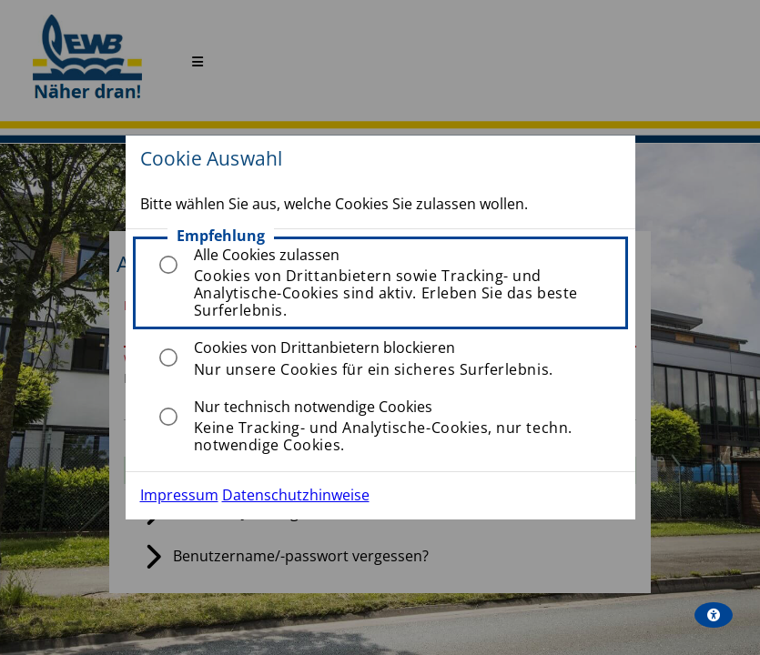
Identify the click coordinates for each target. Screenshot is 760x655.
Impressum (179, 495)
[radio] (168, 265)
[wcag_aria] (713, 615)
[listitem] (380, 283)
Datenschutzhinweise (296, 495)
